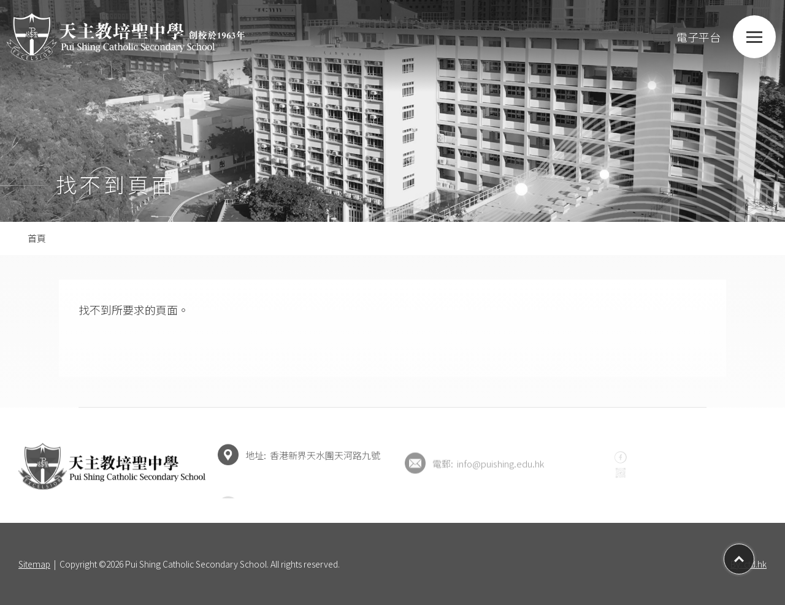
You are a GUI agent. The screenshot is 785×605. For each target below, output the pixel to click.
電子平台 (686, 37)
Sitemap (34, 564)
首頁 (37, 238)
